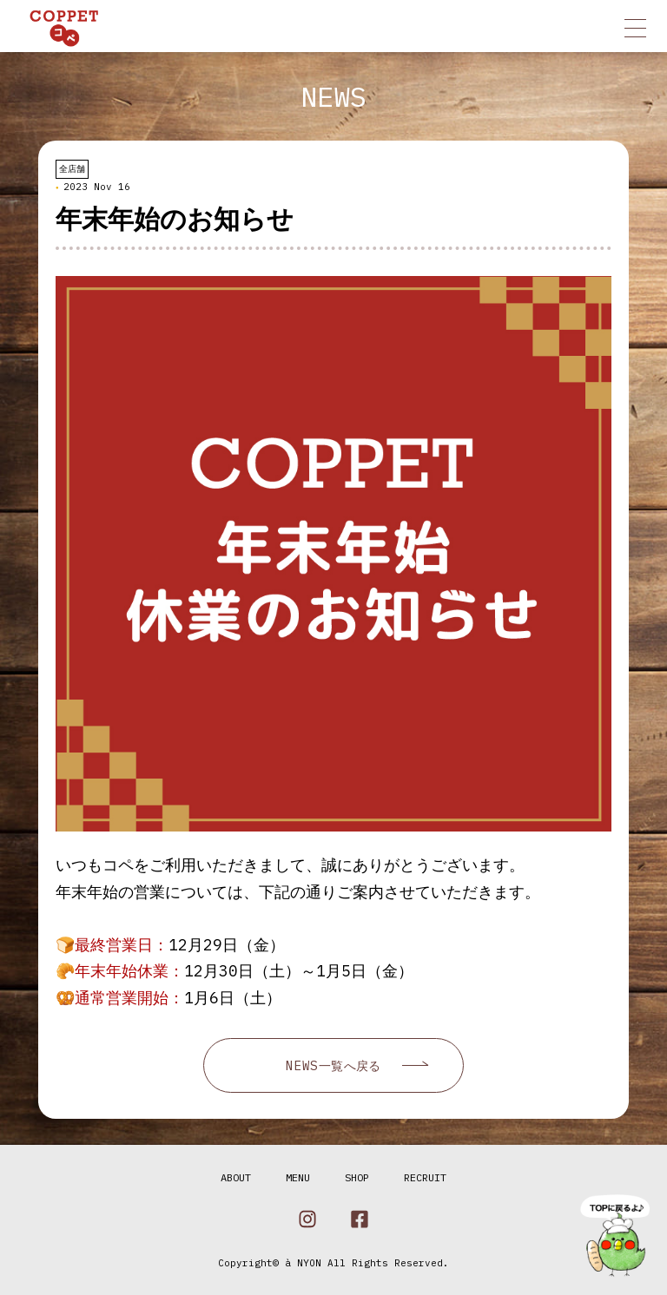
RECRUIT (425, 1177)
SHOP (357, 1177)
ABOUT (236, 1177)
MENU (298, 1177)
